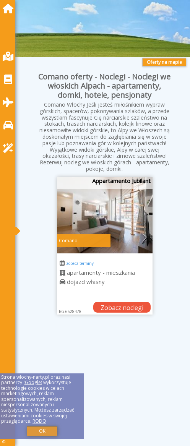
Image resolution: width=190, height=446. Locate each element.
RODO (39, 421)
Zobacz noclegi (122, 307)
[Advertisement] (104, 388)
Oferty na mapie (164, 62)
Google (33, 382)
